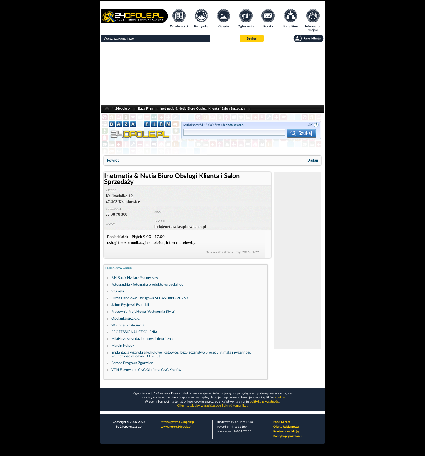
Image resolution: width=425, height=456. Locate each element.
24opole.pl (122, 108)
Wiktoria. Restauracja (127, 325)
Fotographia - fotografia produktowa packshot (147, 284)
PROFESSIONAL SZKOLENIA (134, 332)
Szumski (117, 291)
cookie (280, 397)
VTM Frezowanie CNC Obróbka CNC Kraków (146, 370)
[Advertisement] (212, 73)
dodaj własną (234, 124)
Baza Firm (145, 108)
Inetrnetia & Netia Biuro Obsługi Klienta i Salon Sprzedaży (202, 108)
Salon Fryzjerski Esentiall (130, 305)
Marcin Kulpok (122, 345)
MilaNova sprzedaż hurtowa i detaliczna (142, 339)
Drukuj (312, 160)
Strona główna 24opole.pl (177, 422)
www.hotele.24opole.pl (176, 426)
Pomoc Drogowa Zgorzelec (132, 363)
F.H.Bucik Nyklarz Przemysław (134, 277)
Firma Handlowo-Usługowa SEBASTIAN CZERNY (149, 298)
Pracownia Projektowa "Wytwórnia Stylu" (143, 311)
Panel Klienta (281, 422)
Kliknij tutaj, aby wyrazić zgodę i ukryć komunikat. (212, 405)
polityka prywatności (264, 401)
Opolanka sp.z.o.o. (125, 318)
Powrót (113, 160)
